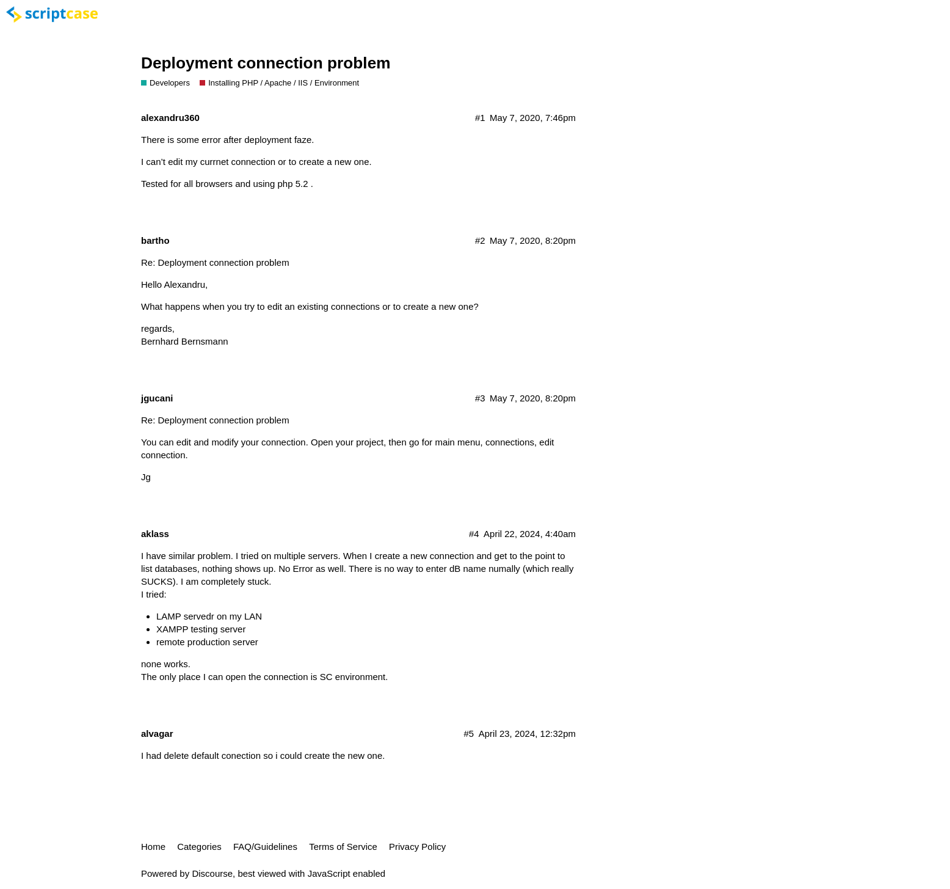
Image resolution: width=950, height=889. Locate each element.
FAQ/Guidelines (265, 846)
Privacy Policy (417, 846)
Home (153, 846)
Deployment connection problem (266, 63)
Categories (199, 846)
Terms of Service (343, 846)
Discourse (212, 873)
